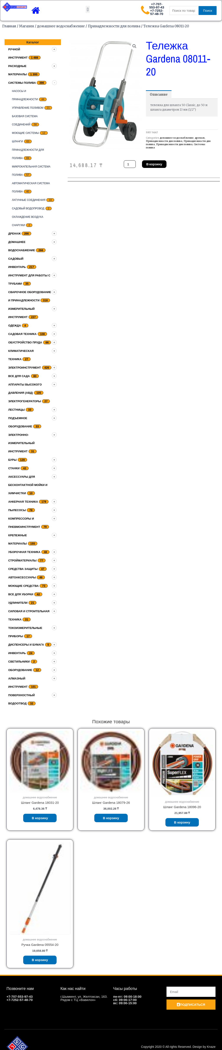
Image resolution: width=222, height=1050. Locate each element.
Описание (159, 94)
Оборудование (20, 670)
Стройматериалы (22, 560)
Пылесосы (17, 510)
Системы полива (22, 82)
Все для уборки (20, 594)
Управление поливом (27, 107)
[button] (88, 9)
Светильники (19, 661)
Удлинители (18, 602)
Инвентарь (17, 653)
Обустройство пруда (25, 342)
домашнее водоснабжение (61, 26)
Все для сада (19, 376)
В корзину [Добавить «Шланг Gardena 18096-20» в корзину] (182, 822)
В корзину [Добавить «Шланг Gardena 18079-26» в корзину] (111, 818)
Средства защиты (23, 569)
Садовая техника (22, 334)
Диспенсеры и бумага (26, 644)
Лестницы (16, 409)
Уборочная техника (24, 552)
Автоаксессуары (22, 577)
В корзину (154, 164)
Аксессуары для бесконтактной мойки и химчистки (27, 485)
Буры (12, 459)
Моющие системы (25, 133)
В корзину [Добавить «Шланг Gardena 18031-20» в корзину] (40, 818)
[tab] (158, 94)
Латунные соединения (28, 200)
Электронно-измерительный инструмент (21, 443)
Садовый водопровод (28, 208)
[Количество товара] (129, 164)
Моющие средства (23, 585)
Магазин (26, 26)
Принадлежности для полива (114, 26)
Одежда (14, 325)
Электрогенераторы (24, 401)
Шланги (17, 141)
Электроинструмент (24, 367)
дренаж (14, 233)
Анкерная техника (23, 501)
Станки (14, 468)
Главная (9, 26)
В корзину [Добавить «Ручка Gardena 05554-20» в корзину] (40, 960)
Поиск (207, 10)
